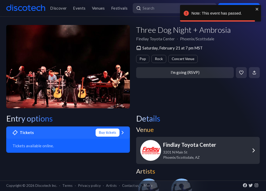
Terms (67, 185)
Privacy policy (89, 185)
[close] (257, 9)
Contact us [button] (130, 185)
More (148, 185)
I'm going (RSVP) (185, 72)
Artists (111, 185)
